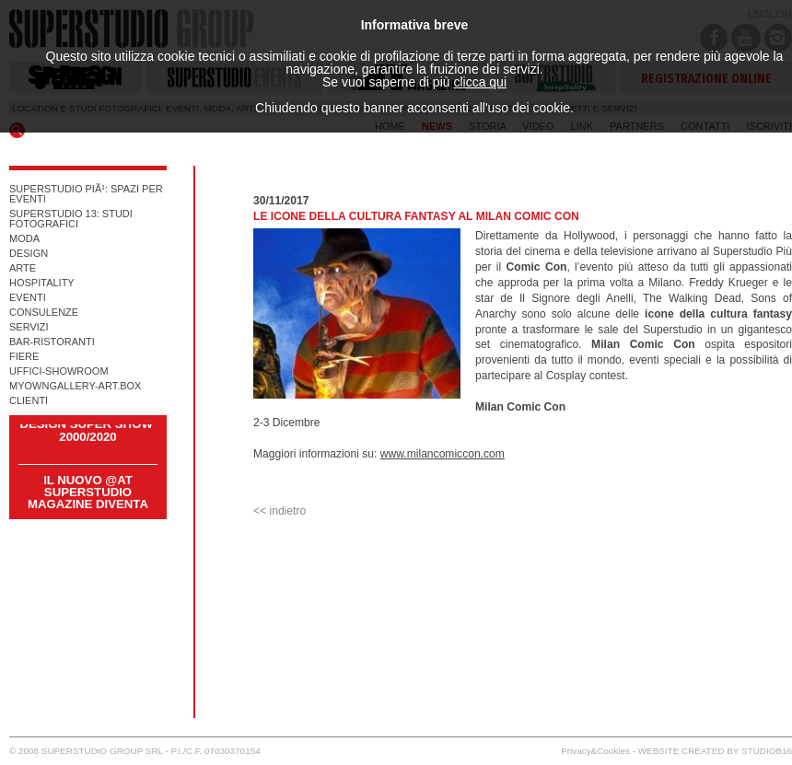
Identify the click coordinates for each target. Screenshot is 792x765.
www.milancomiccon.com (442, 453)
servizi (29, 327)
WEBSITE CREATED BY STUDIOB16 (715, 751)
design (28, 254)
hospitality (42, 283)
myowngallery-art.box (75, 386)
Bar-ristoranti (52, 342)
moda (24, 239)
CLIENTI (28, 401)
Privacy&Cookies (595, 751)
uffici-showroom (59, 371)
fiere (24, 357)
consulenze (43, 312)
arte (22, 268)
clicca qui (480, 82)
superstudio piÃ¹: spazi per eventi (86, 194)
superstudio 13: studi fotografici (71, 219)
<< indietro (279, 510)
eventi (27, 298)
